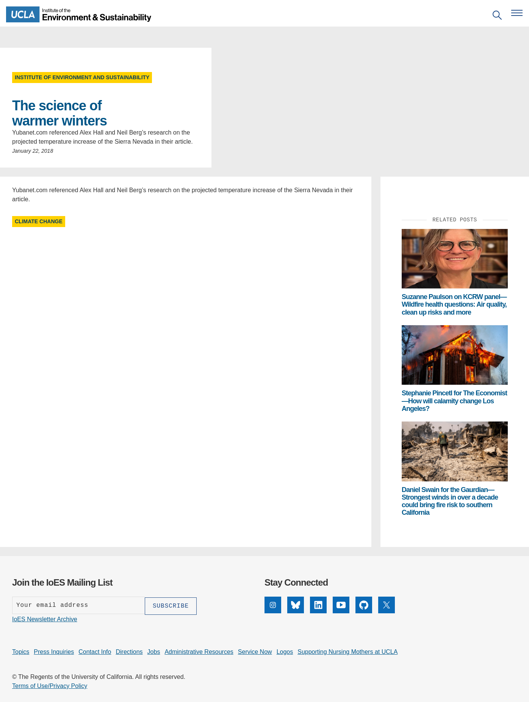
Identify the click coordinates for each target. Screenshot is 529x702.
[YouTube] (341, 611)
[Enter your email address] (78, 605)
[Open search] (497, 16)
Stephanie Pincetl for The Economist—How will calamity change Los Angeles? (454, 400)
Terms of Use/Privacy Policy (49, 685)
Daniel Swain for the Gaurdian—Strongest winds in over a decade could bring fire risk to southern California (450, 501)
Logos (285, 651)
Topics (20, 651)
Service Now (255, 651)
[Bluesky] (295, 611)
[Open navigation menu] (516, 12)
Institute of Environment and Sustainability (82, 77)
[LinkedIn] (318, 611)
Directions (129, 651)
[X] (386, 611)
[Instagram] (272, 611)
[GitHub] (363, 611)
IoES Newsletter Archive (44, 618)
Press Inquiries (54, 651)
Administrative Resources (198, 651)
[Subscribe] (171, 605)
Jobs (153, 651)
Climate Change (39, 221)
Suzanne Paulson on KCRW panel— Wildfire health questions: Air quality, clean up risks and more (454, 304)
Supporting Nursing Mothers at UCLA (347, 651)
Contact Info (94, 651)
